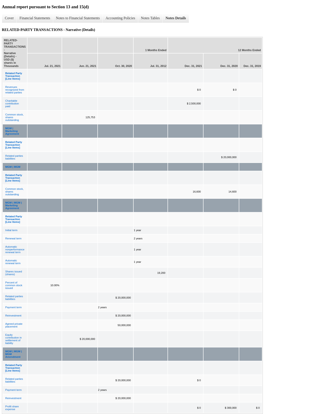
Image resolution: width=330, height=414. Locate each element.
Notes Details (175, 18)
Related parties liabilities (14, 157)
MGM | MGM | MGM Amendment (13, 354)
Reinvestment (13, 315)
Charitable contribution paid (12, 103)
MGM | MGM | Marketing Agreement (13, 205)
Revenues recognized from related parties (14, 90)
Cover (9, 18)
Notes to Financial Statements (78, 18)
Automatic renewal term (12, 262)
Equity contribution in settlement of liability (13, 338)
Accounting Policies (120, 18)
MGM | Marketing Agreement (12, 131)
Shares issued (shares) (13, 273)
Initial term (11, 230)
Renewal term (13, 238)
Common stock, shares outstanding (14, 117)
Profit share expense (12, 408)
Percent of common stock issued (13, 285)
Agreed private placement (13, 325)
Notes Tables (150, 18)
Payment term (13, 307)
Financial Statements (34, 18)
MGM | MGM (12, 166)
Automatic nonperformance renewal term (15, 249)
